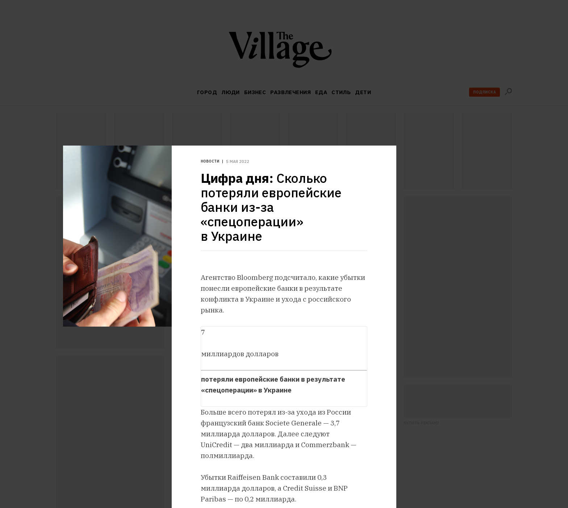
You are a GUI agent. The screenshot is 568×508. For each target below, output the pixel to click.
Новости (210, 161)
